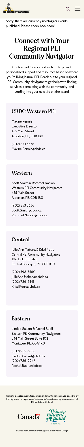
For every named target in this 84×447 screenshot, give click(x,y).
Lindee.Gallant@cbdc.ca (28, 356)
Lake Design (62, 430)
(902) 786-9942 (23, 361)
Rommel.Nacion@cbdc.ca (29, 215)
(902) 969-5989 (24, 351)
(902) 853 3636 (23, 144)
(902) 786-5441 (23, 281)
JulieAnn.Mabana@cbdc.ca (30, 277)
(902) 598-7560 (24, 272)
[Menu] (77, 9)
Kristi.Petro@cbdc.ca (26, 286)
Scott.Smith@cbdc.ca (26, 210)
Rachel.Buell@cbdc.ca (27, 365)
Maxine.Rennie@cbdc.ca (28, 149)
